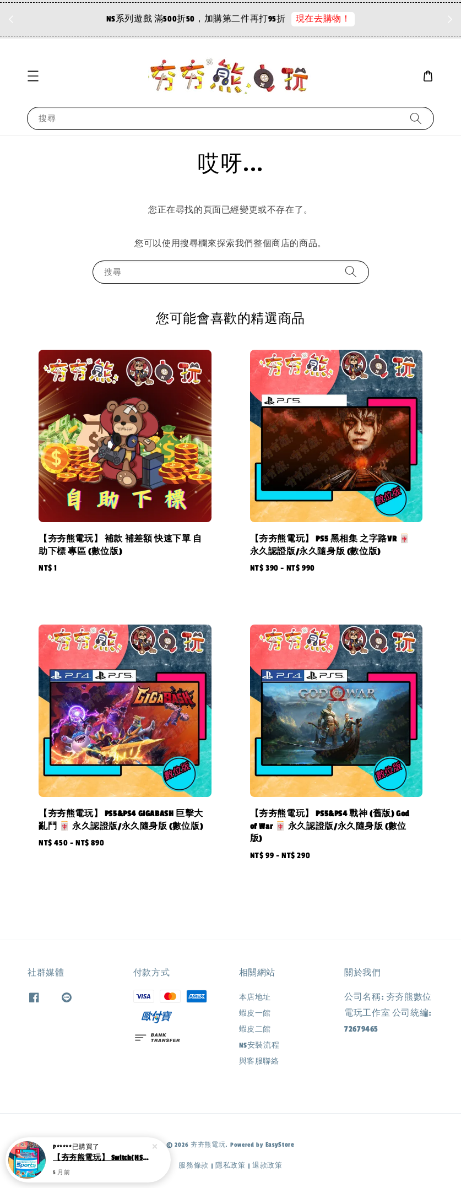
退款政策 (267, 1165)
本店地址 (255, 997)
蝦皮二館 (255, 1029)
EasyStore (280, 1144)
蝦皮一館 (255, 1013)
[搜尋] (415, 118)
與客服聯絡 (259, 1061)
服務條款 (193, 1165)
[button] (33, 76)
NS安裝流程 (259, 1045)
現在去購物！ (323, 19)
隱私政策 (230, 1165)
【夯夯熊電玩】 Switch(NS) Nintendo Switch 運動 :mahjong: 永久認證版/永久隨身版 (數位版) (101, 1158)
